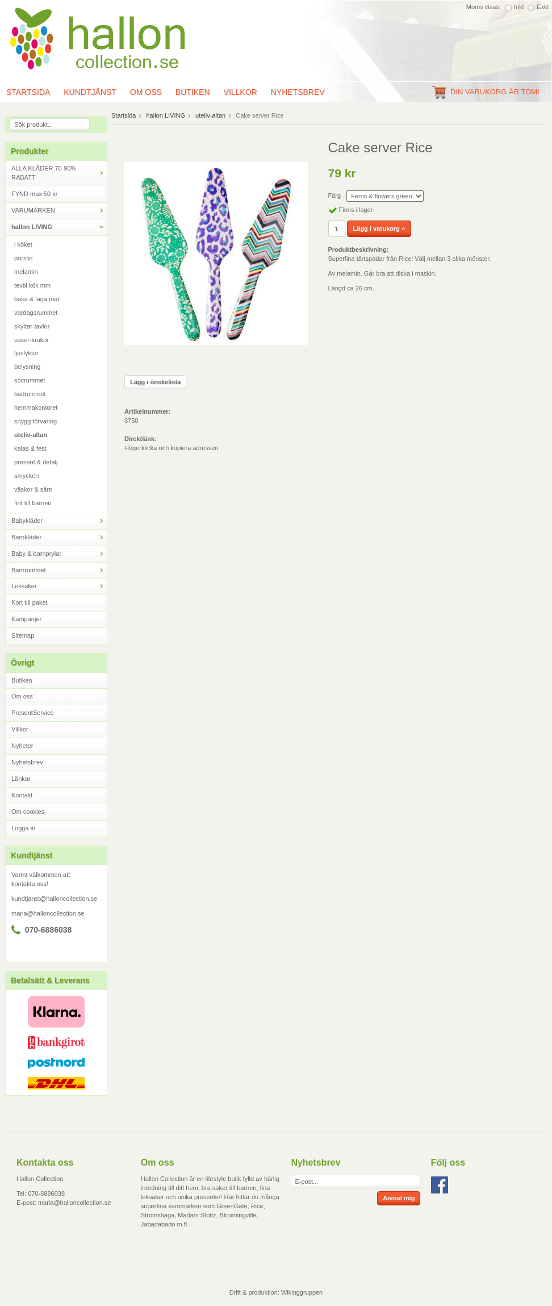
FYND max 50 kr (34, 193)
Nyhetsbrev (298, 92)
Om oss (146, 92)
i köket (23, 244)
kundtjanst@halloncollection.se (54, 898)
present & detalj (35, 462)
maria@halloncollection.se (48, 913)
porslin (23, 258)
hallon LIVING (59, 227)
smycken (26, 475)
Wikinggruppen (302, 1292)
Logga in (23, 828)
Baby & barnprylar (59, 554)
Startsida (123, 115)
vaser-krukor (31, 339)
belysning (27, 366)
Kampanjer (26, 618)
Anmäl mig (399, 1198)
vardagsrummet (35, 312)
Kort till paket (29, 602)
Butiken (192, 92)
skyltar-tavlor (31, 326)
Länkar (21, 778)
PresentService (32, 712)
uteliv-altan (30, 434)
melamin (26, 271)
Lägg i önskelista (155, 382)
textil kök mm (32, 285)
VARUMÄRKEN (59, 210)
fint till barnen (32, 503)
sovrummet (29, 380)
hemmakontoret (35, 407)
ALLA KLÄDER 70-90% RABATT (59, 173)
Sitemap (22, 635)
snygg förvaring (35, 421)
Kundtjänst (90, 92)
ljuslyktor (26, 353)
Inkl (519, 6)
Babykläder (59, 521)
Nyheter (22, 745)
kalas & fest (30, 448)
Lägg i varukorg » (379, 228)
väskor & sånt (33, 489)
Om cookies (27, 811)
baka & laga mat (37, 299)
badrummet (30, 393)
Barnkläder (59, 537)
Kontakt (21, 795)
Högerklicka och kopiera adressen (171, 447)
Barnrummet (59, 570)
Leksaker (59, 586)
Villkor (240, 92)
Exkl (543, 6)
